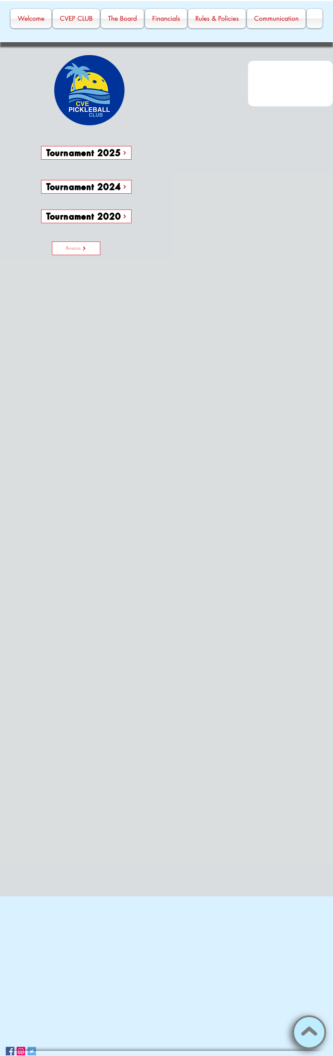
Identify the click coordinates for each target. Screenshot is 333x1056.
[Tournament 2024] (86, 187)
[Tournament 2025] (86, 153)
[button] (290, 83)
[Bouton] (76, 248)
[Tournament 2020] (86, 216)
